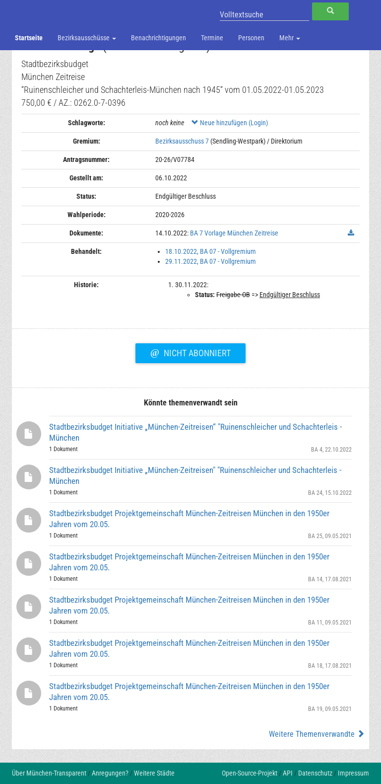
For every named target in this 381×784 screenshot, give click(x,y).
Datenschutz (315, 773)
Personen (251, 38)
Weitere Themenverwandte (317, 734)
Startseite (29, 38)
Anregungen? (110, 773)
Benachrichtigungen (158, 38)
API (288, 773)
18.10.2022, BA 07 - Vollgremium (210, 251)
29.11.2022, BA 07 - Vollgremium (210, 261)
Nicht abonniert (190, 351)
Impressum (353, 773)
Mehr (289, 38)
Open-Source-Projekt (249, 773)
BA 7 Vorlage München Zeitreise (234, 233)
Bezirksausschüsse (87, 38)
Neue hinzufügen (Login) (229, 123)
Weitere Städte (154, 773)
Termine (212, 38)
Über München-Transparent (49, 773)
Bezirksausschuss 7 (182, 141)
